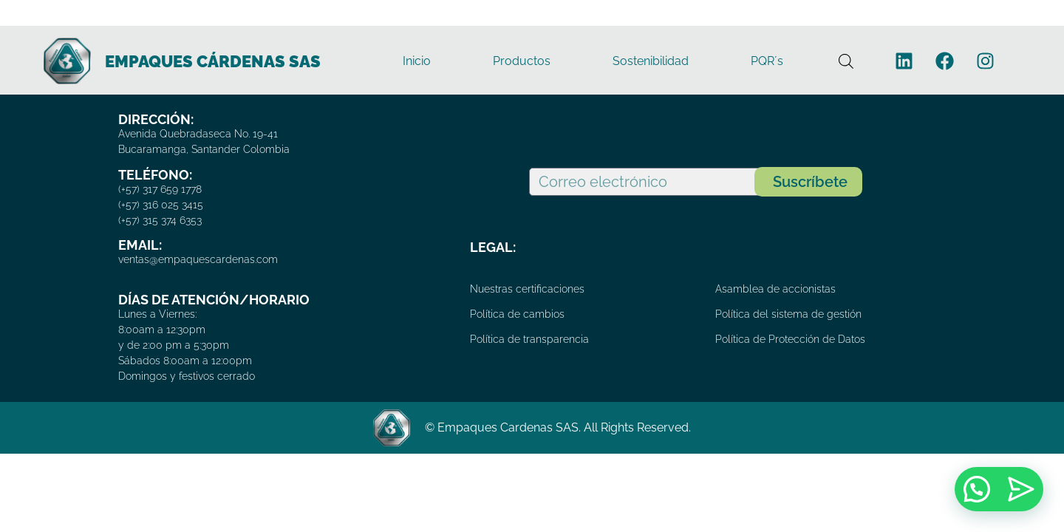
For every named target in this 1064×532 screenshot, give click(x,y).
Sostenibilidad (651, 61)
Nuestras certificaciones (527, 289)
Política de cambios (517, 314)
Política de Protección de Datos (790, 339)
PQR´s (767, 61)
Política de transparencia (529, 339)
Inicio (417, 61)
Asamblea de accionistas (775, 289)
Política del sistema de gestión (788, 314)
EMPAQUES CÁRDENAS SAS (213, 61)
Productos (521, 61)
